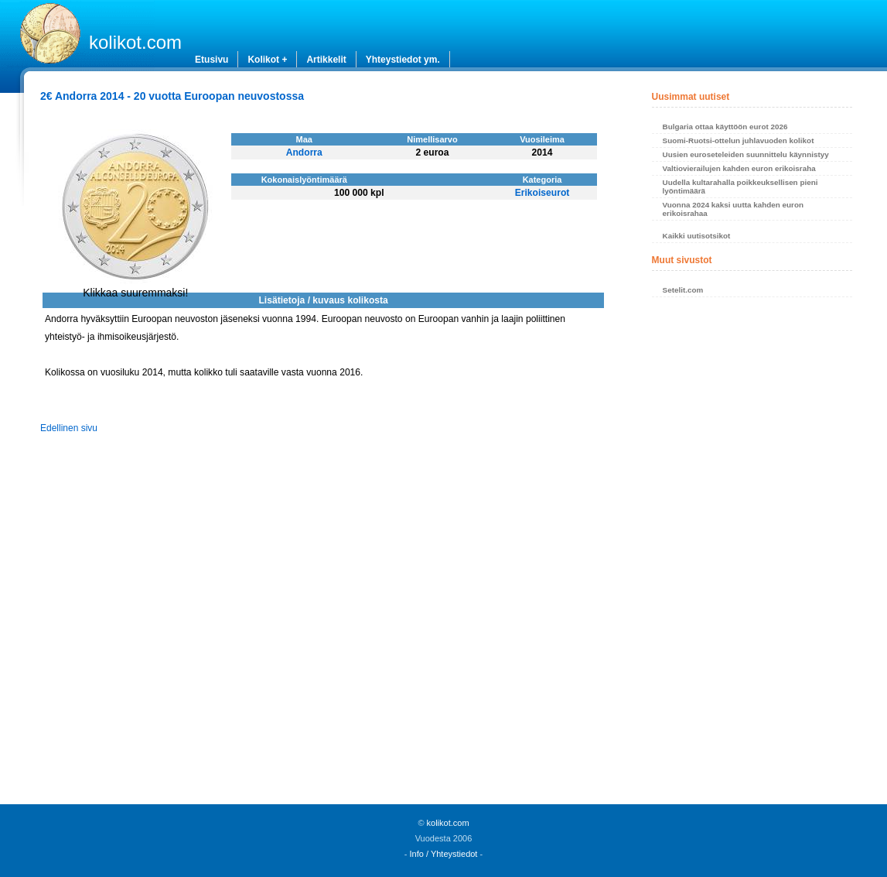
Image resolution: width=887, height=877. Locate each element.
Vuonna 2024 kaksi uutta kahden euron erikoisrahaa (733, 209)
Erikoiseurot (542, 192)
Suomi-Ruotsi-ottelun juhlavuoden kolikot (738, 140)
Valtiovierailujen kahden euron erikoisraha (739, 168)
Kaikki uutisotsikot (697, 235)
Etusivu (211, 59)
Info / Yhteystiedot (444, 853)
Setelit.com (683, 290)
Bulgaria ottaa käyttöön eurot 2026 (725, 126)
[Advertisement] (752, 555)
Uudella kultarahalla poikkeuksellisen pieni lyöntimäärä (740, 186)
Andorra (304, 152)
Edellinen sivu (68, 428)
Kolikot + (267, 59)
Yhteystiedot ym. (403, 59)
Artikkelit (326, 59)
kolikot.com (135, 42)
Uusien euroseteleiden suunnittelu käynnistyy (746, 154)
